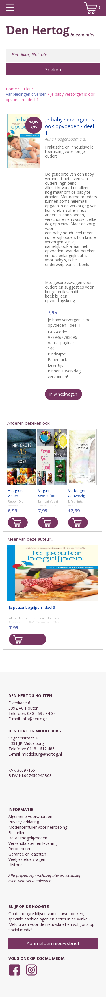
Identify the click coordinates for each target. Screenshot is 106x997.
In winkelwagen (63, 394)
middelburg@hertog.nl (42, 754)
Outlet (25, 88)
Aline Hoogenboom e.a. (65, 139)
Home (11, 88)
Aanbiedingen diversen (26, 94)
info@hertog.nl (35, 718)
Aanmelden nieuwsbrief (53, 943)
